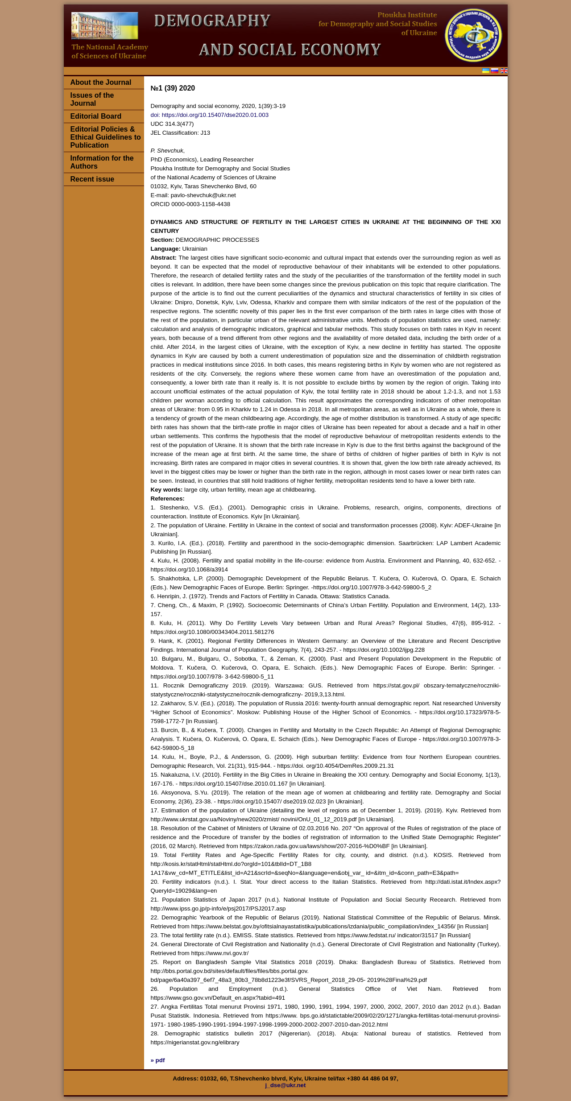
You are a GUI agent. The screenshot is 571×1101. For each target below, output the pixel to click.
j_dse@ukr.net (285, 1085)
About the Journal (101, 82)
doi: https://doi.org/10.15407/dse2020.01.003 (210, 115)
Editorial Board (96, 116)
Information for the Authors (102, 162)
